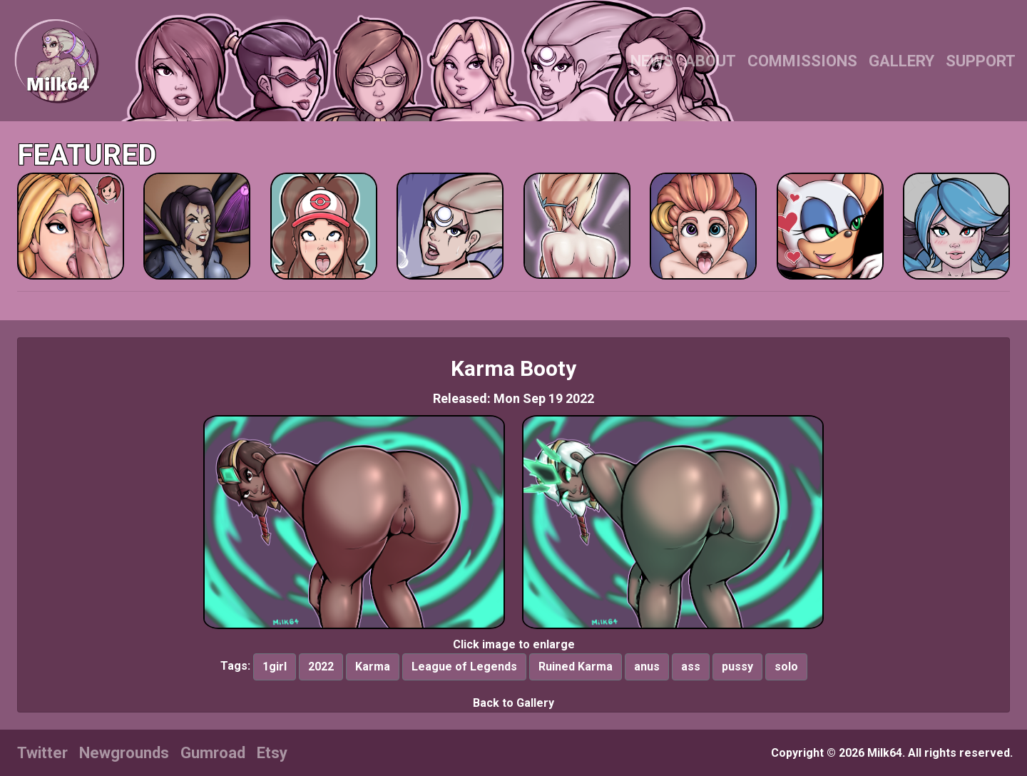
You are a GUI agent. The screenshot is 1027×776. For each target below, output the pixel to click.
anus (647, 666)
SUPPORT (981, 61)
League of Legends (464, 666)
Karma (372, 666)
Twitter (42, 753)
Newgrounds (124, 753)
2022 (321, 666)
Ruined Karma (575, 666)
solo (786, 666)
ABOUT (710, 61)
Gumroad (212, 753)
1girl (274, 666)
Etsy (272, 753)
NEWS (651, 61)
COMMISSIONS (802, 61)
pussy (737, 666)
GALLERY (901, 61)
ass (690, 666)
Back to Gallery (513, 703)
